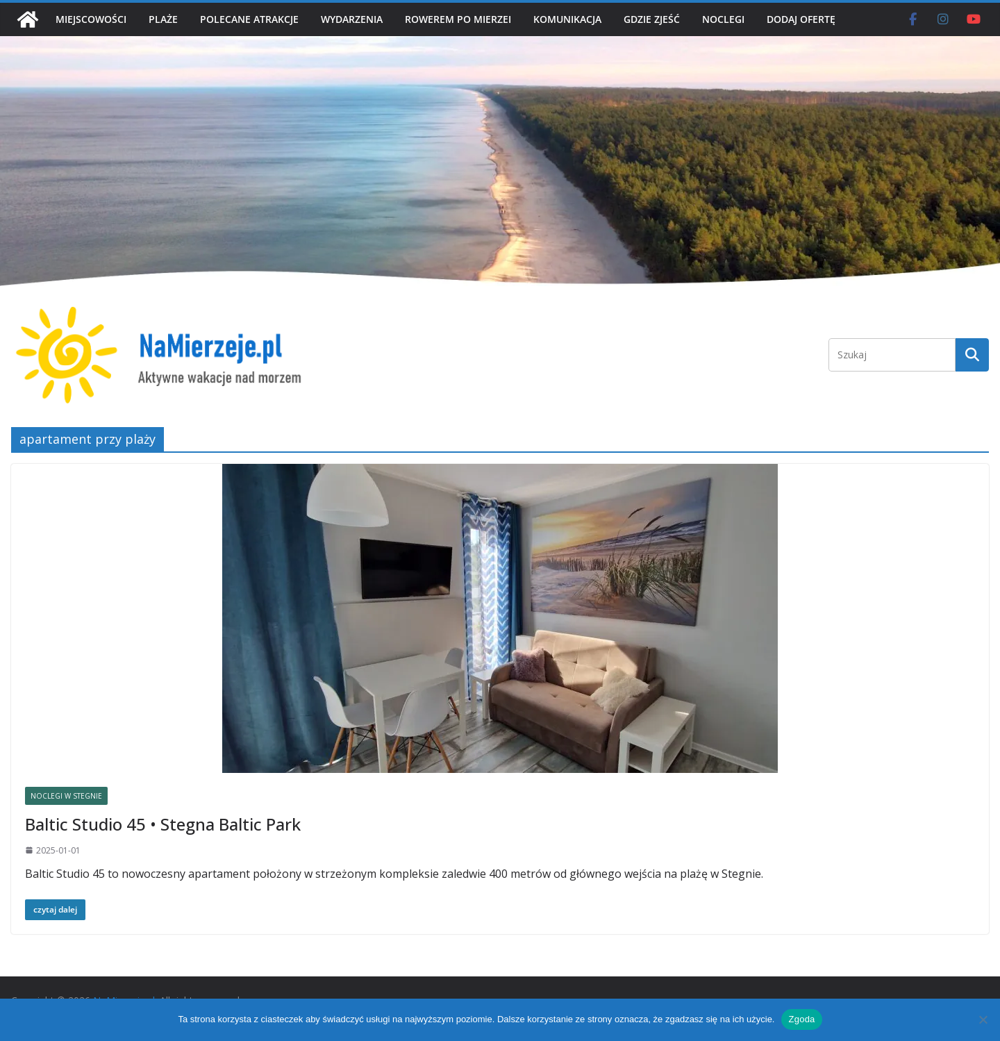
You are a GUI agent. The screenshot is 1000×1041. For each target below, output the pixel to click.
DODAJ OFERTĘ (801, 19)
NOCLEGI (723, 19)
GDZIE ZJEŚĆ (652, 19)
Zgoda (801, 1019)
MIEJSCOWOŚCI (91, 19)
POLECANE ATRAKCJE (249, 19)
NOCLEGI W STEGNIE (66, 796)
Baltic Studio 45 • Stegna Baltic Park (163, 824)
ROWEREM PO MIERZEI (458, 19)
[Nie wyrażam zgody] (983, 1019)
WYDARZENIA (352, 19)
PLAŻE (163, 19)
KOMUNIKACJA (567, 19)
